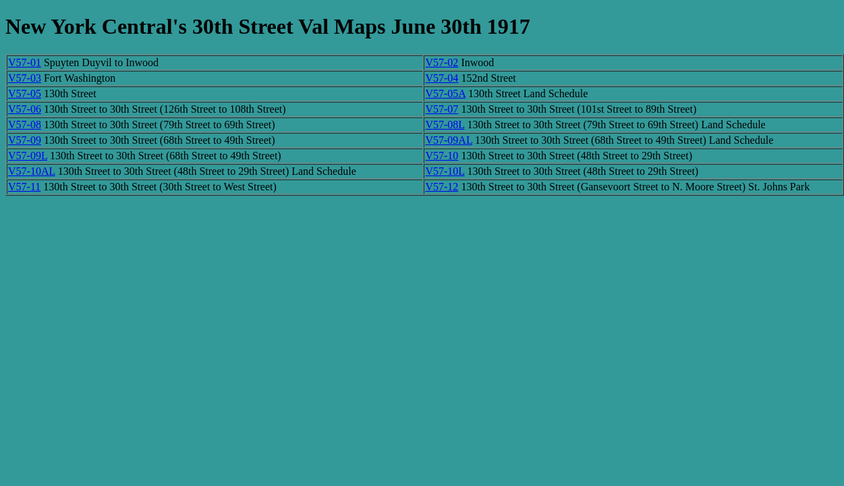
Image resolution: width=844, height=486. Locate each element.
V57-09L (27, 155)
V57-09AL (448, 140)
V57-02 (441, 62)
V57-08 (24, 124)
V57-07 (441, 109)
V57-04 (441, 78)
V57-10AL (31, 171)
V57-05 (24, 93)
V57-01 (24, 62)
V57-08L (444, 124)
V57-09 (24, 140)
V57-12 (441, 186)
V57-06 (24, 109)
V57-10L (444, 171)
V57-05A (445, 93)
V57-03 (24, 78)
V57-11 (24, 186)
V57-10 (441, 155)
